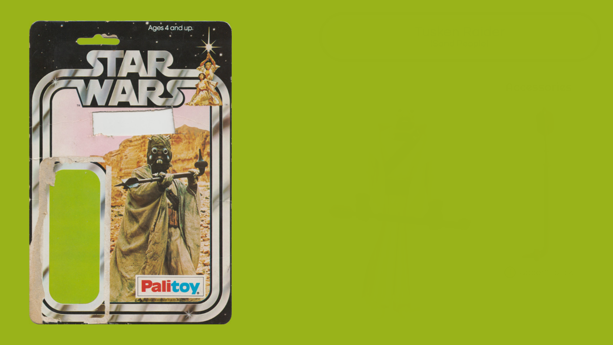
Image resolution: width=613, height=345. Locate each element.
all (593, 325)
